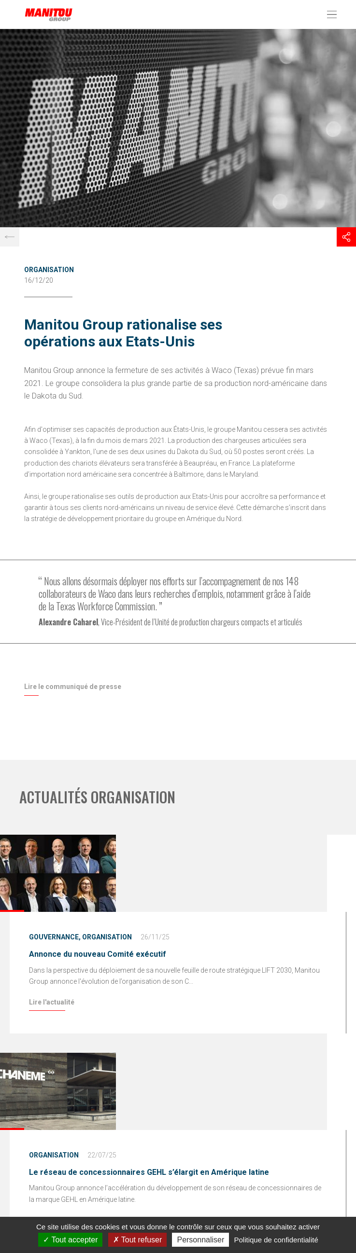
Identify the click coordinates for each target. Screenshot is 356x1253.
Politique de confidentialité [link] (276, 1240)
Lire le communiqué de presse (72, 686)
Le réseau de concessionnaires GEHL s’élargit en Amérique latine (149, 1172)
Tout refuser (137, 1240)
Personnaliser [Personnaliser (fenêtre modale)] (200, 1240)
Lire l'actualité (51, 1002)
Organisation (49, 270)
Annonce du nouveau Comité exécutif (97, 954)
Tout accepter (70, 1240)
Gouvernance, (55, 937)
